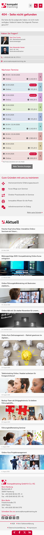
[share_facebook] (19, 532)
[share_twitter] (24, 532)
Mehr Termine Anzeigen (22, 166)
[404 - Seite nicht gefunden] (36, 6)
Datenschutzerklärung (16, 528)
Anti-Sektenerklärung (25, 524)
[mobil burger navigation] (30, 6)
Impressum (32, 528)
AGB (12, 524)
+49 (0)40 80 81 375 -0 (13, 494)
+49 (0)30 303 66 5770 (13, 508)
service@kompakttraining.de (26, 512)
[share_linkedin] (29, 532)
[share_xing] (14, 532)
